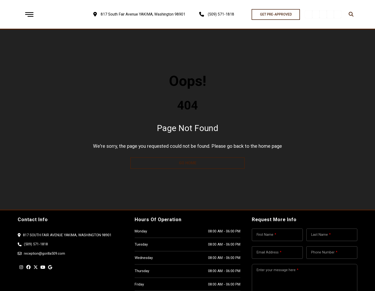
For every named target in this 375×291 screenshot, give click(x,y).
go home (187, 163)
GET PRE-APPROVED (276, 14)
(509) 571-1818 (221, 14)
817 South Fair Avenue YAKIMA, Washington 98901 (67, 235)
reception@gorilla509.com (44, 253)
